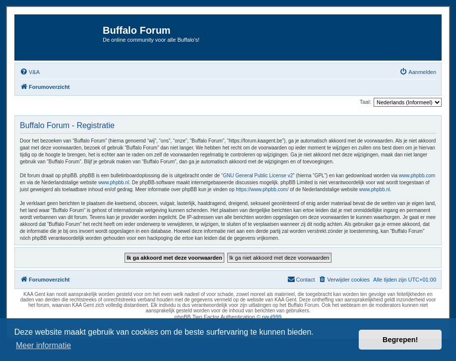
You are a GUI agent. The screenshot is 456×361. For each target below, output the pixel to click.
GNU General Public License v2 (258, 175)
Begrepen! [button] (400, 340)
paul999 (271, 317)
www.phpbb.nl (113, 182)
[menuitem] (30, 72)
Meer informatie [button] (43, 345)
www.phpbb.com (417, 175)
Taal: (365, 102)
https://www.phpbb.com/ (262, 189)
